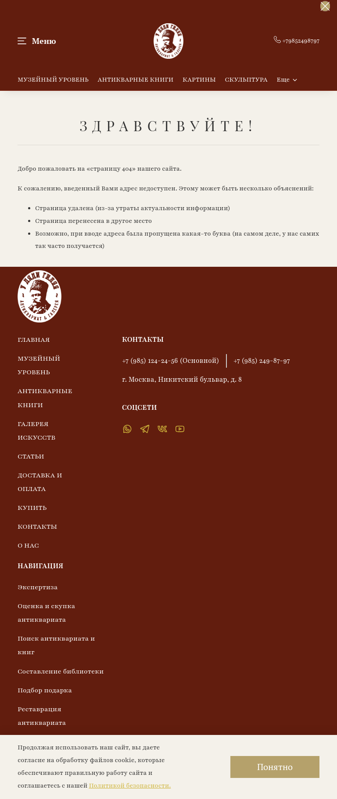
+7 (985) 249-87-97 (261, 360)
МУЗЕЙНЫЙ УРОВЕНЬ (53, 79)
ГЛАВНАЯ (34, 339)
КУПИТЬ (32, 507)
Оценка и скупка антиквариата (46, 613)
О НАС (28, 545)
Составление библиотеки (61, 671)
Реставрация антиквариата (42, 716)
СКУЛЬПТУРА (246, 79)
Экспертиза (38, 587)
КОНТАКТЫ (37, 526)
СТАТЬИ (31, 456)
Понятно (275, 767)
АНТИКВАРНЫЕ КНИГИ (136, 79)
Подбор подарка (45, 690)
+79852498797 (296, 40)
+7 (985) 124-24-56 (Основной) (170, 360)
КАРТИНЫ (199, 79)
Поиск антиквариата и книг (56, 645)
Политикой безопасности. (130, 785)
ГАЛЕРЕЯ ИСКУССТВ (36, 430)
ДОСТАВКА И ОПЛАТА (40, 482)
